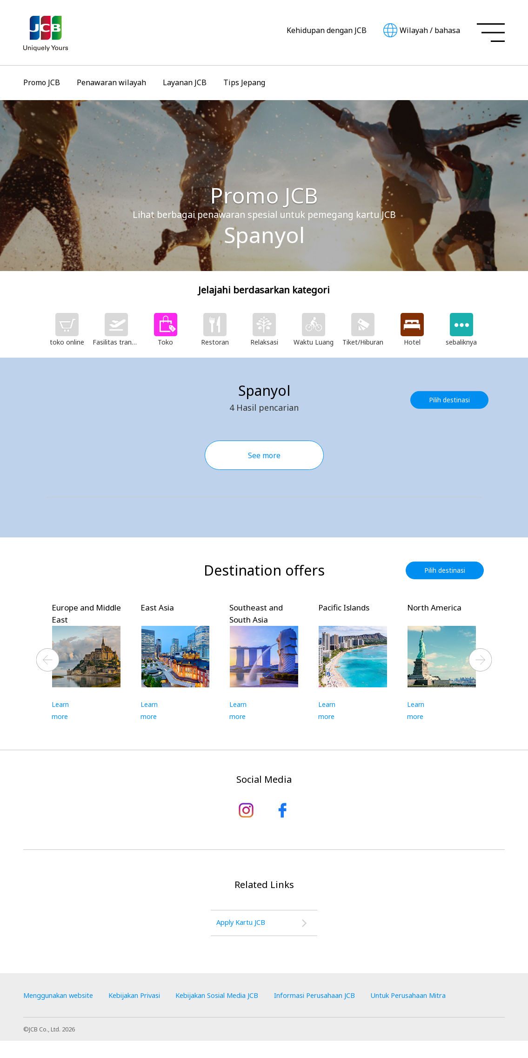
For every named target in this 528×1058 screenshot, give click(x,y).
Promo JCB (41, 82)
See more (264, 455)
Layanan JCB (185, 82)
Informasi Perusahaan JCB (357, 998)
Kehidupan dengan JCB (327, 30)
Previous (48, 660)
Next (480, 660)
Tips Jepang (244, 82)
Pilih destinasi (451, 399)
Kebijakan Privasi (151, 998)
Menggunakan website (63, 998)
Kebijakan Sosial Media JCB (246, 998)
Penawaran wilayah (111, 82)
